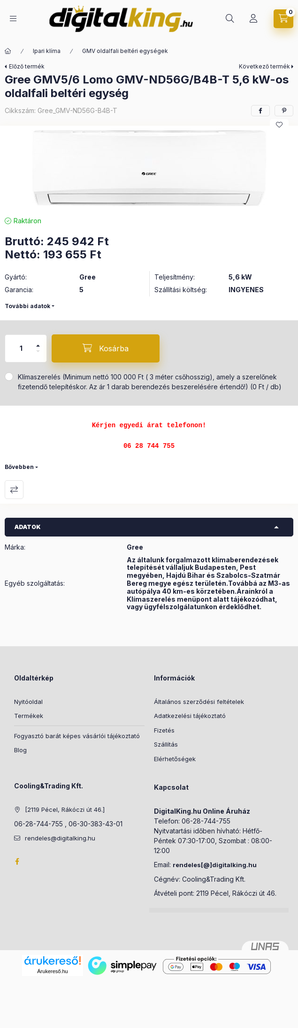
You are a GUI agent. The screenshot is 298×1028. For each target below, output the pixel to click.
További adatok (27, 306)
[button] (149, 168)
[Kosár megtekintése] (283, 18)
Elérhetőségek (175, 759)
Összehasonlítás (14, 489)
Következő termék (264, 66)
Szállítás (166, 744)
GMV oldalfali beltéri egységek (125, 50)
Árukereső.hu (52, 971)
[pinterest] (284, 110)
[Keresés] (230, 18)
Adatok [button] (28, 526)
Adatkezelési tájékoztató (190, 715)
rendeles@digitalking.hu (60, 838)
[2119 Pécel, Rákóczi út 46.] (65, 809)
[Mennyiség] (21, 348)
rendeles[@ (191, 865)
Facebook (17, 861)
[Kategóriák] (13, 18)
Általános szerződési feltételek (199, 701)
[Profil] (253, 18)
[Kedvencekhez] (279, 124)
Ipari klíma (47, 50)
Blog (20, 750)
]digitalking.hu (233, 865)
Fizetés (164, 730)
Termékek (28, 715)
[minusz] (38, 355)
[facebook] (260, 110)
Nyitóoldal (28, 701)
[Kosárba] (106, 348)
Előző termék (27, 66)
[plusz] (38, 341)
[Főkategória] (8, 51)
